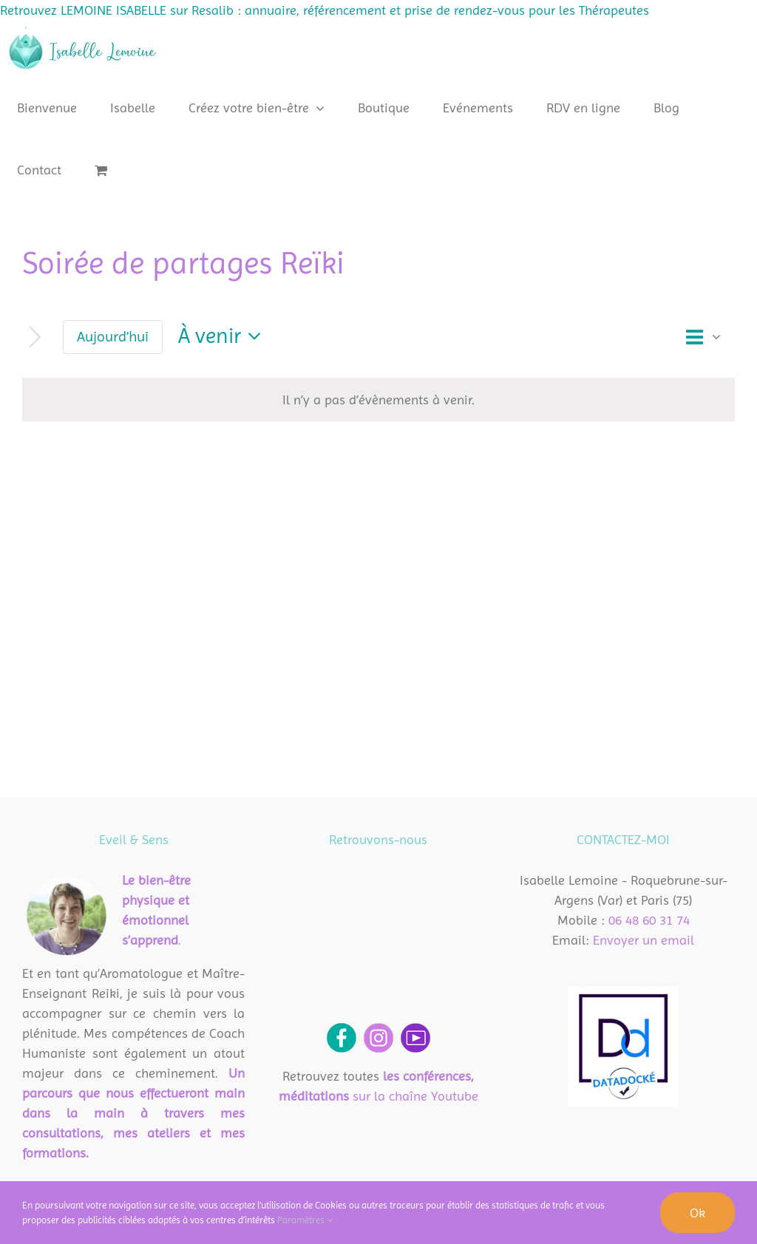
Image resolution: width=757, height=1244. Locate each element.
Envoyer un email (643, 940)
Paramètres (305, 1220)
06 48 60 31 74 (649, 920)
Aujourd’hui (113, 336)
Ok (697, 1212)
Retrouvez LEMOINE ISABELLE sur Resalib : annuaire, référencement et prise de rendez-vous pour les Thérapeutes (324, 10)
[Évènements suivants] (35, 337)
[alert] (378, 399)
